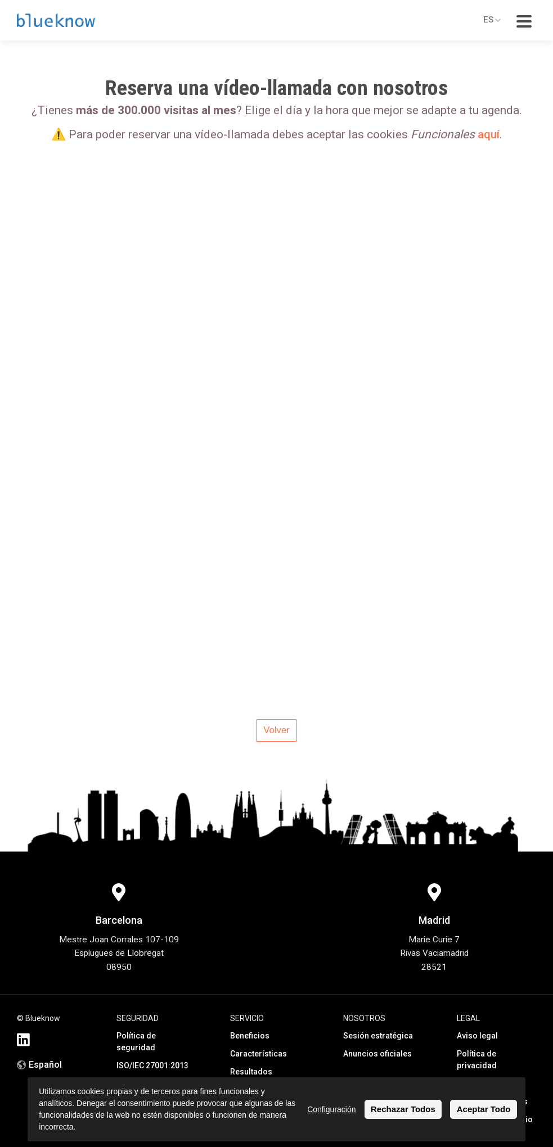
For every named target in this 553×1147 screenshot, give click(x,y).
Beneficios (249, 1035)
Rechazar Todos (403, 1109)
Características (258, 1053)
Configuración (331, 1109)
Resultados (251, 1071)
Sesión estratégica (378, 1035)
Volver (276, 730)
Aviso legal (477, 1035)
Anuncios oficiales (377, 1053)
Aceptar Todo (484, 1109)
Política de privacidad (477, 1059)
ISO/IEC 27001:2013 (152, 1065)
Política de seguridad (136, 1041)
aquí (489, 134)
